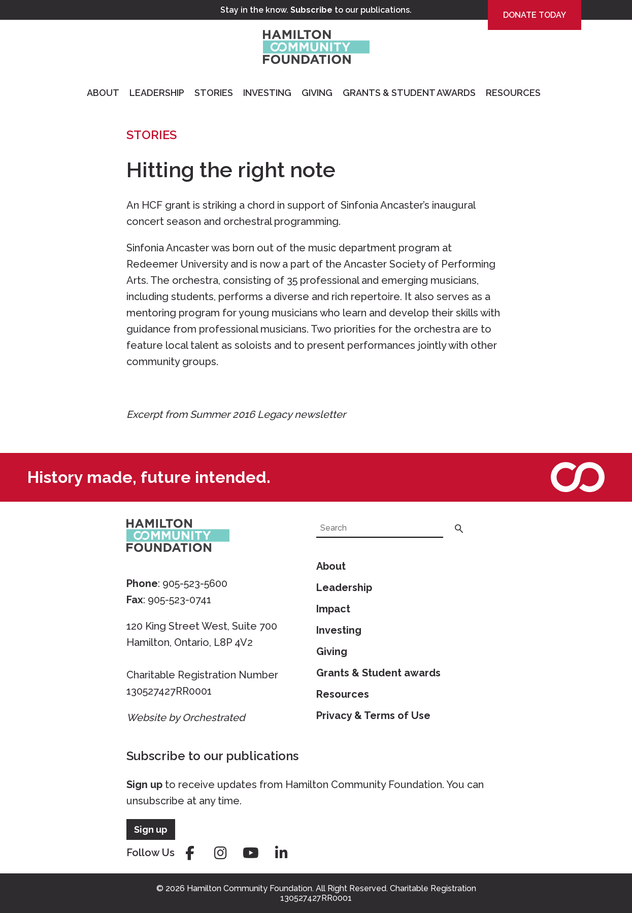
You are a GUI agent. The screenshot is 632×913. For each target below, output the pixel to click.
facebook (190, 853)
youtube (251, 853)
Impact (333, 609)
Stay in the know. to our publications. (316, 10)
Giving (317, 92)
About (103, 92)
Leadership (156, 92)
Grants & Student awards (378, 673)
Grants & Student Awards (409, 92)
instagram (220, 853)
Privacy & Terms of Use (373, 715)
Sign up (144, 784)
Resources (513, 92)
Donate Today (534, 15)
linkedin (281, 853)
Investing (267, 92)
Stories (213, 92)
